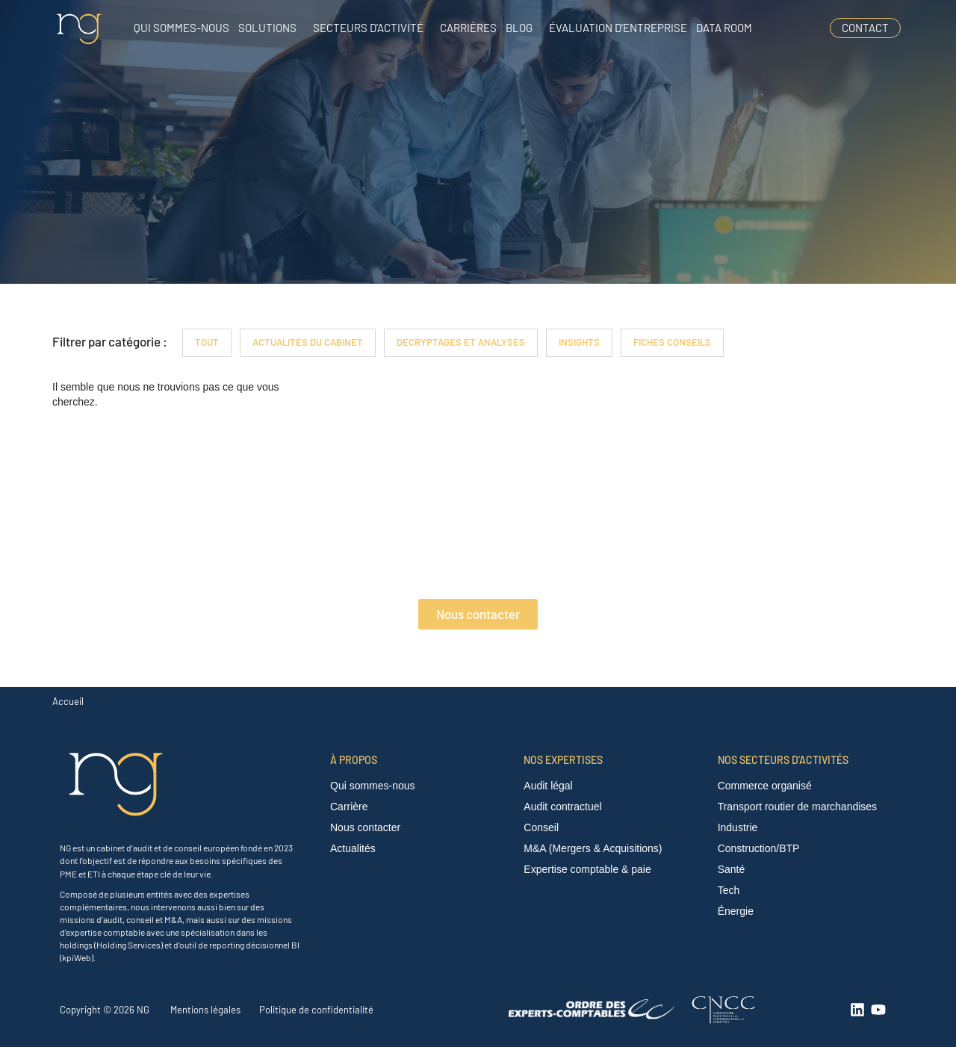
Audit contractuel (562, 807)
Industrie (738, 827)
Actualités (353, 848)
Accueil (68, 701)
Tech (729, 890)
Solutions (267, 27)
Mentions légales (205, 1010)
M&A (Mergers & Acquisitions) (593, 848)
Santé (731, 869)
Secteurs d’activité (368, 27)
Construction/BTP (759, 848)
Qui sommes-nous (181, 27)
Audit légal (548, 786)
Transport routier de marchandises (797, 807)
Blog (519, 27)
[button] (271, 28)
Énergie (736, 911)
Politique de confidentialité (316, 1010)
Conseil (541, 827)
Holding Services (128, 944)
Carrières (468, 27)
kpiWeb (76, 957)
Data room (724, 27)
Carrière (349, 807)
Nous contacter (365, 827)
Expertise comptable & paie (587, 869)
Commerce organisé (765, 786)
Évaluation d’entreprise (618, 27)
